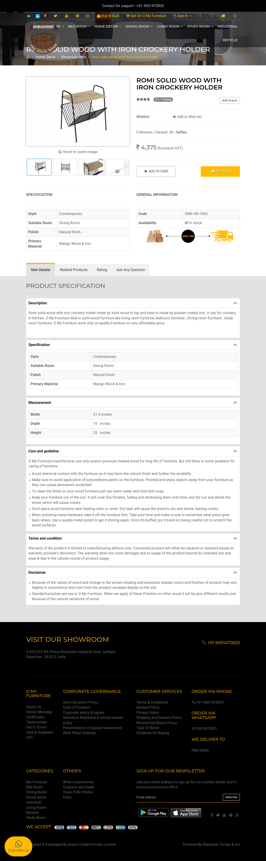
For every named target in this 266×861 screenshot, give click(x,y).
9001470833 (203, 728)
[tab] (40, 270)
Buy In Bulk (108, 16)
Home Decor (108, 26)
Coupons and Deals (78, 787)
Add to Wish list (187, 117)
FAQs (67, 797)
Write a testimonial (78, 782)
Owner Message (39, 712)
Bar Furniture (36, 782)
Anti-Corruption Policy (80, 702)
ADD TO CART (156, 171)
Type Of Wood (147, 728)
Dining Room (139, 26)
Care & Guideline (39, 732)
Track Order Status (78, 792)
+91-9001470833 (207, 702)
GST (29, 737)
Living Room (170, 26)
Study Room (200, 26)
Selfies (181, 132)
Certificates (35, 717)
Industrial (228, 26)
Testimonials (36, 722)
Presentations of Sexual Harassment (92, 728)
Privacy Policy (147, 712)
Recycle (230, 40)
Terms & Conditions (152, 702)
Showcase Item (73, 57)
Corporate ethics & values (83, 712)
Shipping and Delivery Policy (159, 717)
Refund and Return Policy (156, 723)
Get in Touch (36, 727)
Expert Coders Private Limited (92, 844)
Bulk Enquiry (229, 100)
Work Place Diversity (79, 733)
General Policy (147, 707)
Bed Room (79, 26)
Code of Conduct (76, 707)
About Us (33, 707)
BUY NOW (220, 171)
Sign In (182, 16)
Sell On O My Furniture (146, 16)
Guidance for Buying (152, 733)
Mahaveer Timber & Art (221, 844)
